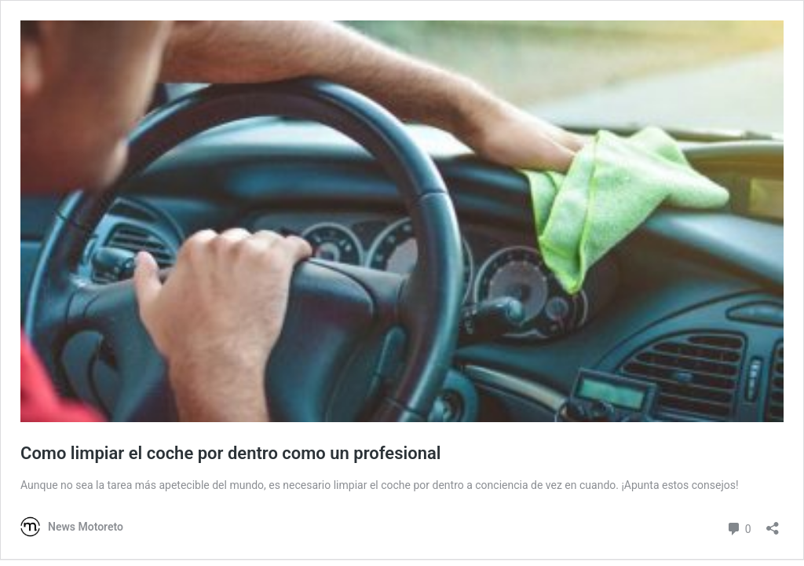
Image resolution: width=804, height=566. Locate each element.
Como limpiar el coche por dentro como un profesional (230, 453)
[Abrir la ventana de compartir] (773, 523)
